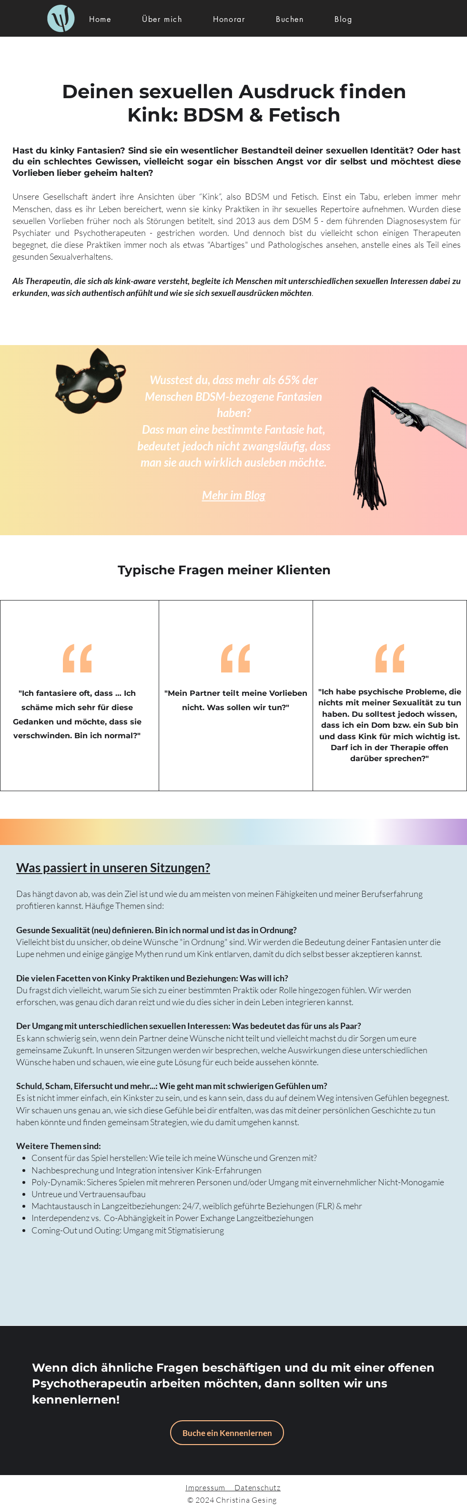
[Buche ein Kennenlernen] (227, 1432)
